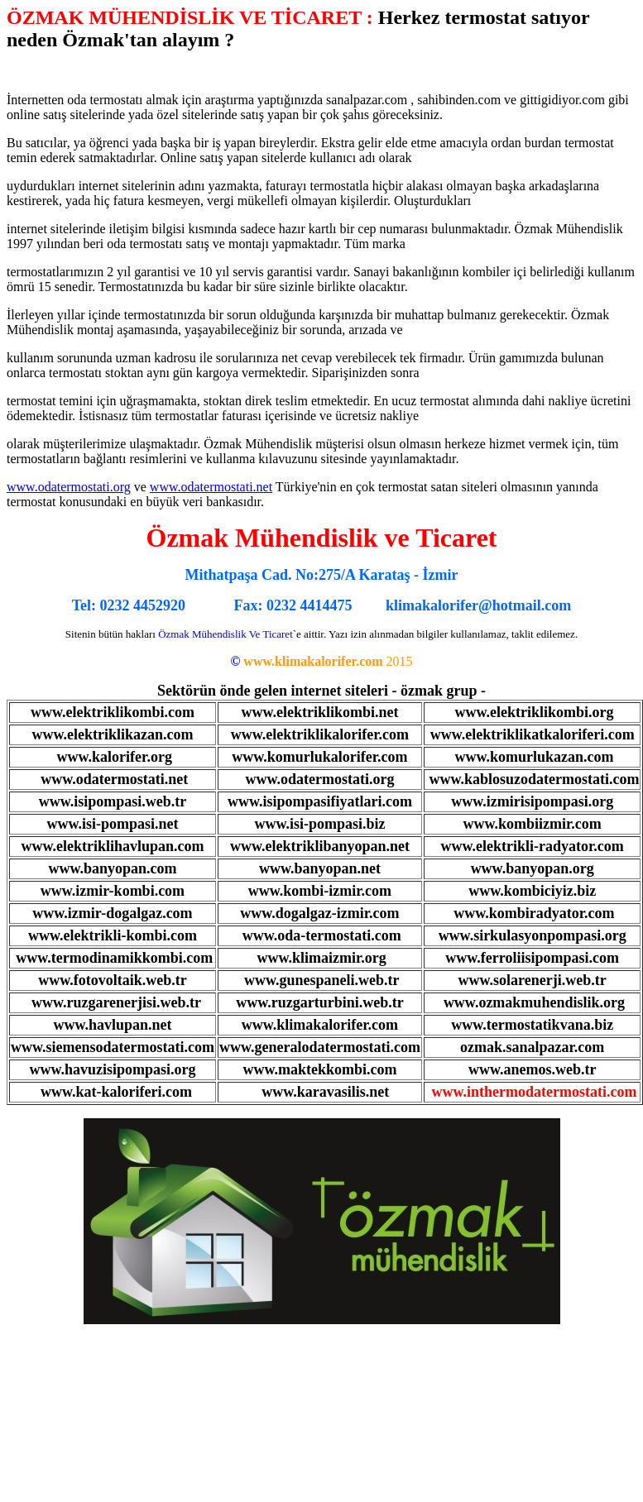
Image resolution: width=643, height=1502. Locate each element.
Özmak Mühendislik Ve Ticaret (225, 634)
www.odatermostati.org (69, 487)
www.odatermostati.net (211, 487)
